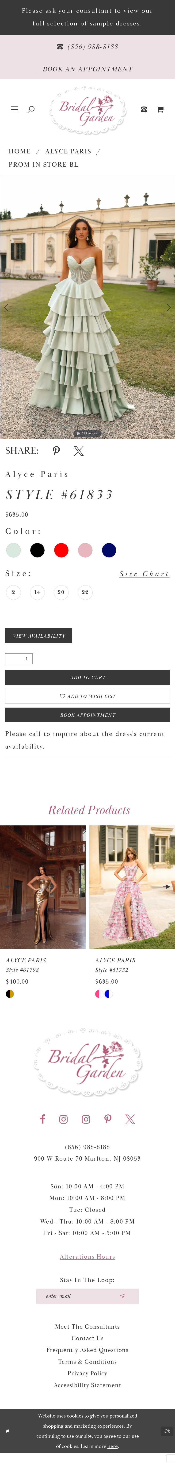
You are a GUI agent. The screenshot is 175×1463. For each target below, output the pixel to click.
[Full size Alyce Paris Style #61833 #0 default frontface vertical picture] (87, 307)
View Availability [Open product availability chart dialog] (44, 636)
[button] (15, 109)
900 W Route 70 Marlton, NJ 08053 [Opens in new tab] (87, 1166)
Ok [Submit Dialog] (166, 1440)
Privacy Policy (87, 1383)
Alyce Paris (68, 151)
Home (20, 151)
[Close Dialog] (8, 1440)
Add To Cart (87, 680)
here (112, 1456)
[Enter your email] (87, 1305)
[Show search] (31, 109)
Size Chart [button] (141, 574)
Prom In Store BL (43, 165)
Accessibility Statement (88, 1395)
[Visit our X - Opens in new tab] (130, 1127)
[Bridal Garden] (87, 110)
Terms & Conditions (87, 1371)
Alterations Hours (87, 1265)
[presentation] (43, 894)
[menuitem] (160, 109)
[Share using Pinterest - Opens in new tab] (56, 451)
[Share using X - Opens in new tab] (79, 451)
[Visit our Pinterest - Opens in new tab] (107, 1127)
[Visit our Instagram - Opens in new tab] (63, 1127)
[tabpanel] (87, 307)
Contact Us (88, 1348)
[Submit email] (126, 1305)
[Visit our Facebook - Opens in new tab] (43, 1127)
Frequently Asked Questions (87, 1360)
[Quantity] (18, 660)
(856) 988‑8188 (87, 1155)
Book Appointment (87, 721)
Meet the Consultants (87, 1336)
